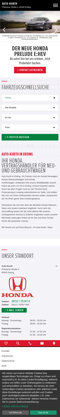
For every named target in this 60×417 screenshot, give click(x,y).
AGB (4, 366)
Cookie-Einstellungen (15, 406)
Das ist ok (43, 412)
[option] (30, 44)
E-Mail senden (15, 310)
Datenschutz (8, 361)
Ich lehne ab (15, 412)
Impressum (7, 356)
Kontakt (5, 351)
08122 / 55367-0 (21, 301)
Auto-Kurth (9, 3)
